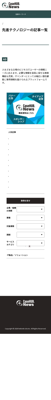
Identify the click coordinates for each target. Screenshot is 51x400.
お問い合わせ (25, 382)
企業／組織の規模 (11, 265)
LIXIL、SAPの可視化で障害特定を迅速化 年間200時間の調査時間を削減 (27, 185)
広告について (25, 387)
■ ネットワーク (14, 352)
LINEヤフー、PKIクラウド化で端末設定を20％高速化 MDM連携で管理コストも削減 (26, 154)
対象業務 (10, 281)
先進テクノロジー (25, 33)
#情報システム (33, 23)
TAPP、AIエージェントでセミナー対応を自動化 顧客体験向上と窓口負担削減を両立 (26, 165)
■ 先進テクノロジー (16, 336)
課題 (8, 290)
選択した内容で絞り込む (27, 309)
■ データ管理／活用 (16, 344)
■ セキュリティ (14, 356)
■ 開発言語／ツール (16, 340)
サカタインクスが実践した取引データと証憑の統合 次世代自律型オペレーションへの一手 (26, 194)
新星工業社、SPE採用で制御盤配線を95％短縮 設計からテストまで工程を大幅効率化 (25, 221)
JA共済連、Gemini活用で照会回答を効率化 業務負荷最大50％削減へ (25, 203)
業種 (8, 273)
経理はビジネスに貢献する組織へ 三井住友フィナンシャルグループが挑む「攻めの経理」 (26, 232)
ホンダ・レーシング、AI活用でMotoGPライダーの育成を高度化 (26, 241)
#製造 (33, 18)
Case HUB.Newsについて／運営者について (25, 377)
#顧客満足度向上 (9, 18)
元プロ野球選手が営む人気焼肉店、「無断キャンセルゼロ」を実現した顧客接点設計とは (26, 176)
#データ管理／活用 (19, 23)
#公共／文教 (43, 18)
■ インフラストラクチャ (18, 348)
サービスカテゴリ (10, 298)
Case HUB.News (9, 33)
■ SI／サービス (14, 332)
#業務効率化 (23, 18)
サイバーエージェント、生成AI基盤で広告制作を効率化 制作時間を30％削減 (26, 211)
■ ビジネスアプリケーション (19, 328)
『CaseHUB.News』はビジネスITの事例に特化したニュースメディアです (24, 76)
